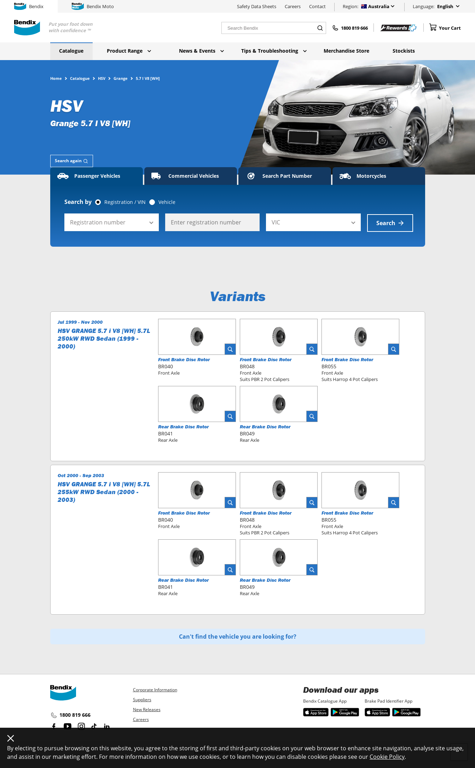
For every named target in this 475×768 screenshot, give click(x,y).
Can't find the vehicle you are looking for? (237, 636)
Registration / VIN (125, 202)
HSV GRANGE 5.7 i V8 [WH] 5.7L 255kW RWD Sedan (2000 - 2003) (104, 491)
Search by (78, 202)
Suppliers (142, 700)
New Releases (147, 710)
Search (390, 222)
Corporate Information (155, 690)
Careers (293, 6)
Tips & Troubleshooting (274, 50)
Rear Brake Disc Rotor (183, 426)
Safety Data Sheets (256, 6)
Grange (121, 78)
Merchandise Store (346, 50)
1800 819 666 (70, 715)
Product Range (129, 50)
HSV (101, 78)
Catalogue (71, 50)
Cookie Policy (387, 757)
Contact (317, 6)
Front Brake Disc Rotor (184, 359)
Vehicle (166, 202)
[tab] (71, 161)
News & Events (201, 50)
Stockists (404, 50)
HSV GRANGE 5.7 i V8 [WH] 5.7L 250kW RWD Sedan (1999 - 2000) (104, 338)
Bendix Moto (93, 6)
